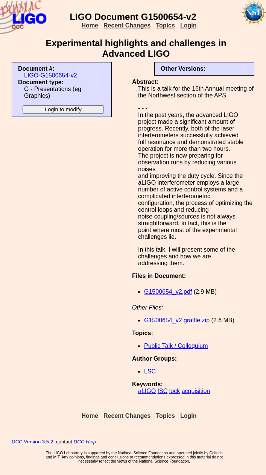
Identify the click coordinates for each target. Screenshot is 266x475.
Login (188, 25)
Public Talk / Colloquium (176, 346)
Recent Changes (126, 25)
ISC (163, 391)
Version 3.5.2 (38, 442)
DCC (17, 442)
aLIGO (147, 391)
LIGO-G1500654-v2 (50, 75)
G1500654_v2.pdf (168, 291)
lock (174, 391)
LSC (150, 371)
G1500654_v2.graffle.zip (177, 320)
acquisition (196, 391)
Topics (165, 25)
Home (90, 25)
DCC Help (85, 442)
